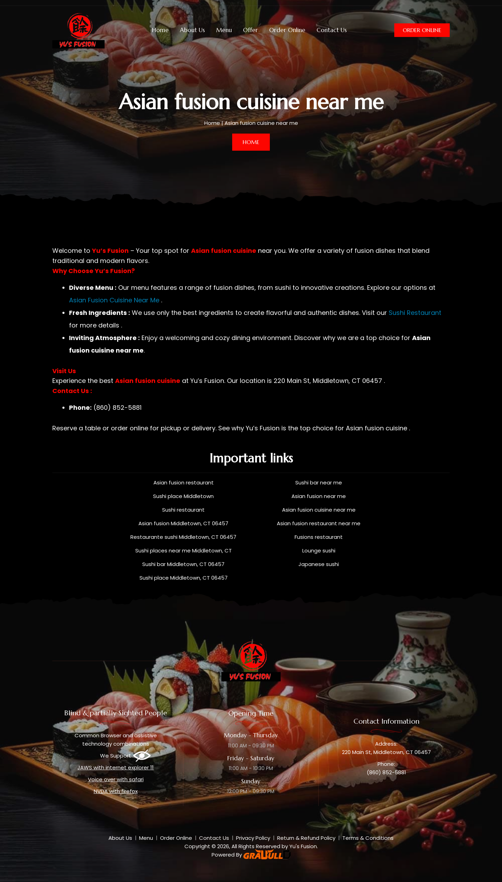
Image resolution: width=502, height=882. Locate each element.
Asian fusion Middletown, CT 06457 (183, 523)
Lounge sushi (318, 550)
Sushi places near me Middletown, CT (183, 550)
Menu (224, 30)
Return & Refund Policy (306, 838)
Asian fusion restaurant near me (318, 523)
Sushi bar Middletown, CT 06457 (183, 564)
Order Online (287, 30)
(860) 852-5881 (386, 772)
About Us (192, 30)
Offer (250, 30)
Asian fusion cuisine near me (319, 509)
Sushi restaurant (183, 509)
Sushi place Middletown (183, 496)
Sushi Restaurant (415, 312)
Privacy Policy (253, 838)
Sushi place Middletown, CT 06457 (183, 577)
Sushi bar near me (318, 482)
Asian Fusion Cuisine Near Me (114, 300)
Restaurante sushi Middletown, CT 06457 (183, 537)
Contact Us (332, 30)
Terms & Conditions (368, 838)
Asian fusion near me (318, 496)
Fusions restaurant (319, 537)
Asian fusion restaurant (183, 482)
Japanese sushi (318, 564)
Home (160, 30)
